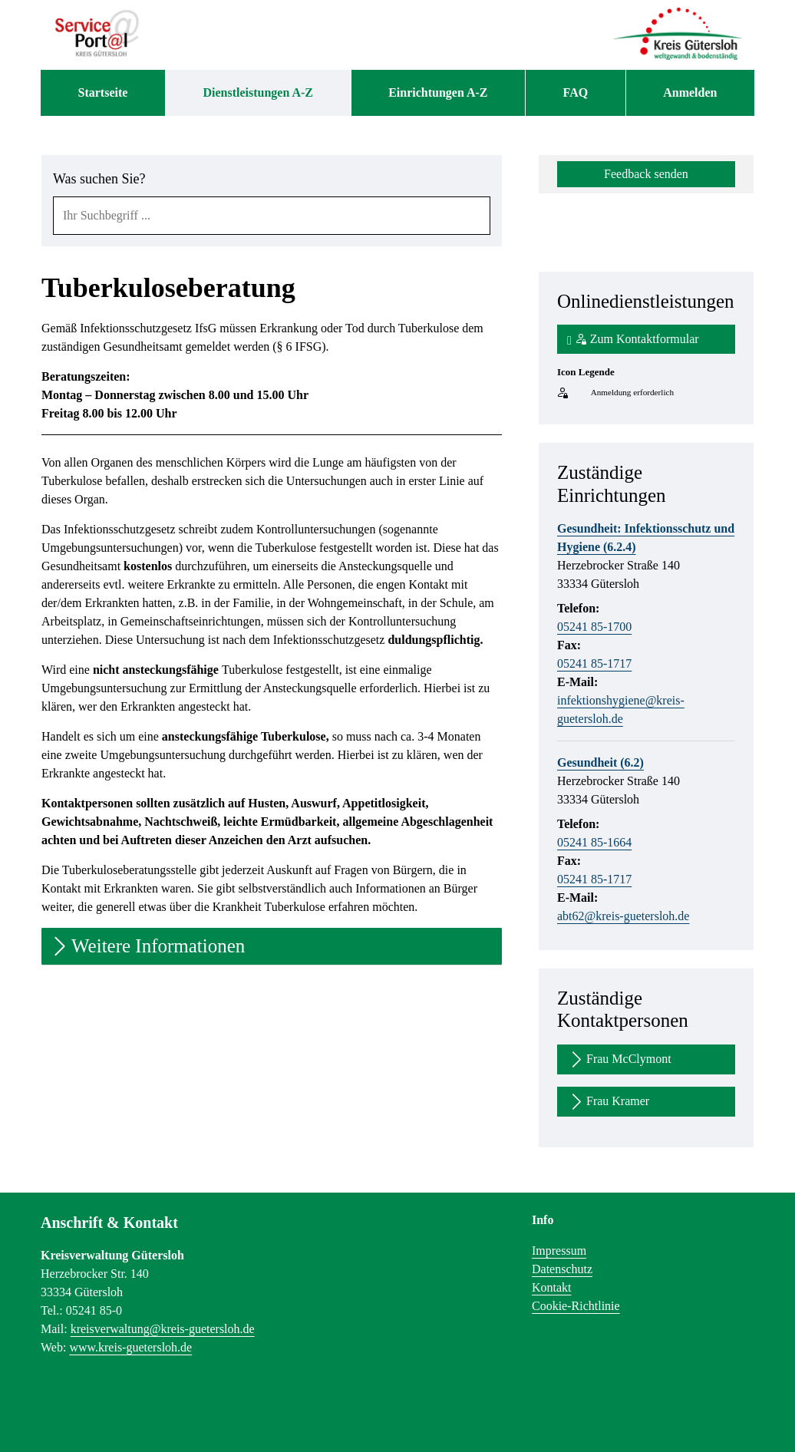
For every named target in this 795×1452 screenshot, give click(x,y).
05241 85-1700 (594, 626)
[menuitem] (103, 93)
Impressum (559, 1250)
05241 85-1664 (594, 842)
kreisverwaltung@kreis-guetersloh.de (163, 1328)
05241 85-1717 (594, 663)
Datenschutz (562, 1268)
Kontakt (552, 1287)
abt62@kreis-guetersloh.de (623, 915)
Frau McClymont (619, 1059)
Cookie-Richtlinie (576, 1305)
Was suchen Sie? (99, 178)
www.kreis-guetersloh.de (130, 1347)
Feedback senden (646, 173)
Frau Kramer (608, 1101)
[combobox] (271, 215)
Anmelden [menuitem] (690, 92)
